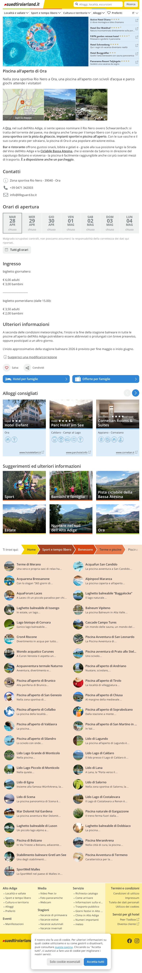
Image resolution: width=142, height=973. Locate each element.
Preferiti (114, 13)
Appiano (103, 432)
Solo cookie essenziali (65, 962)
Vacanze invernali (51, 928)
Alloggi (97, 13)
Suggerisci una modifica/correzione (30, 357)
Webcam (45, 902)
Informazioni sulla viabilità (89, 902)
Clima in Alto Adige (87, 915)
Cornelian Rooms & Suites (117, 428)
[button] (135, 393)
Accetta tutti (95, 962)
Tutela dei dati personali (124, 902)
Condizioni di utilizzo (126, 893)
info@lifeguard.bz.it (23, 195)
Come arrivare (84, 898)
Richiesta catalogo (86, 893)
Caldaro (56, 432)
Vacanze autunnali (51, 924)
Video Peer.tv (48, 893)
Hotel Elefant (24, 428)
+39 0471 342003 (21, 188)
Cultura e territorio (75, 13)
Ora (7, 432)
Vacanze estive (49, 919)
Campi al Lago (72, 432)
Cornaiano (117, 432)
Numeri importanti (87, 919)
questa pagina (64, 947)
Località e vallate (14, 13)
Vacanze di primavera (53, 915)
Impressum (132, 898)
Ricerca (131, 4)
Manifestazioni (14, 924)
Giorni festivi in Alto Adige (89, 911)
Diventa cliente (128, 924)
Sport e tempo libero (44, 13)
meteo (79, 924)
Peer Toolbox (129, 919)
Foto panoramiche (51, 898)
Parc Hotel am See (71, 428)
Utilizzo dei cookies (127, 906)
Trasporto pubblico (87, 906)
